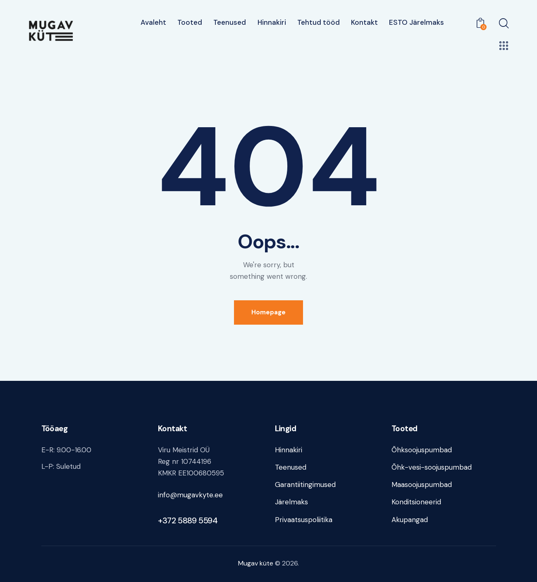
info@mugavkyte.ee (190, 494)
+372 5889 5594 (187, 520)
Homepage (268, 312)
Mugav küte (255, 563)
